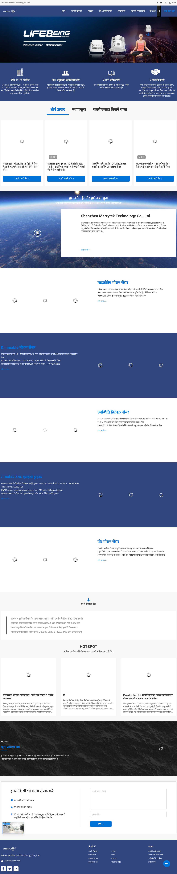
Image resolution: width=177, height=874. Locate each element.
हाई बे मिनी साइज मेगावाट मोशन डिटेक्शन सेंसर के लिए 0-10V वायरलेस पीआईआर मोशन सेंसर (131, 551)
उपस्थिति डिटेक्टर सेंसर (113, 412)
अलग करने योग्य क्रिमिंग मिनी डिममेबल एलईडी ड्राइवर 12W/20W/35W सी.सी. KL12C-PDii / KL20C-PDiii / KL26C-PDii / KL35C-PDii (40, 485)
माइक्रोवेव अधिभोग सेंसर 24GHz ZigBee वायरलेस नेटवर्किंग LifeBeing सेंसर (109, 165)
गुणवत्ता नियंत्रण (93, 858)
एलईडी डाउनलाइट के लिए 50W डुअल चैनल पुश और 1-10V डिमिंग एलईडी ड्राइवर (29, 493)
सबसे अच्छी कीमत (22, 178)
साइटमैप (114, 858)
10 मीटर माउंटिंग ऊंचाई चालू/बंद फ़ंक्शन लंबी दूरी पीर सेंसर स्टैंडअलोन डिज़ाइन (125, 548)
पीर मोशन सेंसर (108, 541)
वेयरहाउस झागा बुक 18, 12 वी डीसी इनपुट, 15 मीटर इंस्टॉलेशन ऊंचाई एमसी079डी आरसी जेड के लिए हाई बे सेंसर (66, 166)
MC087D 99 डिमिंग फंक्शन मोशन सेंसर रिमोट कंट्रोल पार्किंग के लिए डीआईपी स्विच (153, 165)
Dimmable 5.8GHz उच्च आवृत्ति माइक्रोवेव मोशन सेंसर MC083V (121, 296)
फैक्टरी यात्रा (92, 855)
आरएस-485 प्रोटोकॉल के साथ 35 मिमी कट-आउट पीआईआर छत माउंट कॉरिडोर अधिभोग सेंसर (131, 555)
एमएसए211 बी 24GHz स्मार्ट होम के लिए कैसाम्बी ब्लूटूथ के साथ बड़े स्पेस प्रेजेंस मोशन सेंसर (20, 166)
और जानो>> (85, 250)
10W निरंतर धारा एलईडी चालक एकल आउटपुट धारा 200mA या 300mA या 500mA (32, 490)
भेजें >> (101, 824)
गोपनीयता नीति (116, 862)
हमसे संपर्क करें (92, 862)
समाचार (113, 851)
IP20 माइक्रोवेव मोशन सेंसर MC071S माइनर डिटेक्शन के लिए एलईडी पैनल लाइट (44, 627)
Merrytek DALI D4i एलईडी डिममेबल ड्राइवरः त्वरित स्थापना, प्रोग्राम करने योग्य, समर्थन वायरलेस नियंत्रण (148, 697)
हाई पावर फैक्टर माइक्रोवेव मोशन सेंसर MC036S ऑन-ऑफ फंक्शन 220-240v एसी (45, 623)
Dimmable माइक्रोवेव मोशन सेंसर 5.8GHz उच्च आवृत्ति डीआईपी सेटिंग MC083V (127, 292)
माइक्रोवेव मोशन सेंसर (112, 282)
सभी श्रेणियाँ (151, 862)
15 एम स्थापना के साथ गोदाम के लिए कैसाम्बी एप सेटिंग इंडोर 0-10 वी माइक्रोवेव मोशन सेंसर (130, 289)
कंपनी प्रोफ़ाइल (92, 851)
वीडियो (153, 11)
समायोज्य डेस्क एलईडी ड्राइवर (21, 477)
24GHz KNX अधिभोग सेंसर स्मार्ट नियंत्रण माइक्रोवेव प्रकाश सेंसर (120, 422)
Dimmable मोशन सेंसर (18, 347)
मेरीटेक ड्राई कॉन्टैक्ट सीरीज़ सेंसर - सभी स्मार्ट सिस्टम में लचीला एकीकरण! (28, 697)
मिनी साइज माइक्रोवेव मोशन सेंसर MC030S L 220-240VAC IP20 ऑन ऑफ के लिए (46, 632)
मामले (113, 855)
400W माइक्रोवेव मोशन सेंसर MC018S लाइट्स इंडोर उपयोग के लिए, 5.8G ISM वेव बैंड (47, 618)
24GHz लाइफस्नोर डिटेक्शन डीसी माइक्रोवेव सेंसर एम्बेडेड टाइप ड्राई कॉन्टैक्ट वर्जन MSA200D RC (132, 419)
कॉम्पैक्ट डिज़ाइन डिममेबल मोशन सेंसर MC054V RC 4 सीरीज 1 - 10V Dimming (30, 364)
